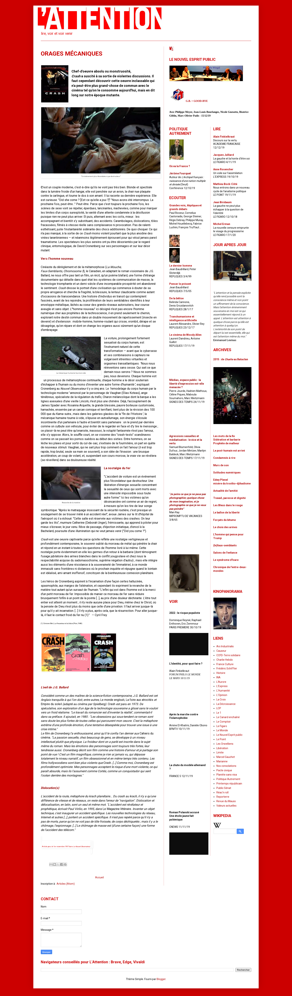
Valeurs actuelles (226, 805)
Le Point (221, 739)
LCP (218, 708)
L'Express (222, 686)
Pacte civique (224, 770)
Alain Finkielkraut (224, 136)
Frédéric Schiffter (226, 668)
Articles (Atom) (66, 883)
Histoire (220, 672)
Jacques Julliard (223, 154)
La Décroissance (226, 703)
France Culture (225, 664)
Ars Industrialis (225, 646)
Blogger (161, 979)
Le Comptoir (223, 721)
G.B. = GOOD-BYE (197, 101)
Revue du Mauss (226, 801)
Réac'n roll (222, 792)
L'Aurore (221, 681)
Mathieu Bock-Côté (225, 184)
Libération (222, 748)
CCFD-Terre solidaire (228, 655)
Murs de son (221, 465)
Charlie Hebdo (224, 659)
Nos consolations (226, 765)
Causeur (221, 650)
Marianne (222, 761)
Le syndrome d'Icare (226, 559)
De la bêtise (176, 298)
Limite (220, 752)
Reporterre (222, 796)
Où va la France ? (179, 166)
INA (218, 677)
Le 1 (218, 712)
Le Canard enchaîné (228, 717)
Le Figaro (221, 726)
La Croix (221, 699)
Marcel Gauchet (225, 756)
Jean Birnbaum (222, 202)
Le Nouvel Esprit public (229, 734)
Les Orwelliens (224, 743)
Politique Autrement (228, 779)
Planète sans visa (226, 774)
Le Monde (222, 730)
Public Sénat (223, 788)
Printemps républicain (229, 783)
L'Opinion (221, 695)
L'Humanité (223, 690)
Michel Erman (221, 224)
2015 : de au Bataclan (230, 359)
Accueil (99, 877)
